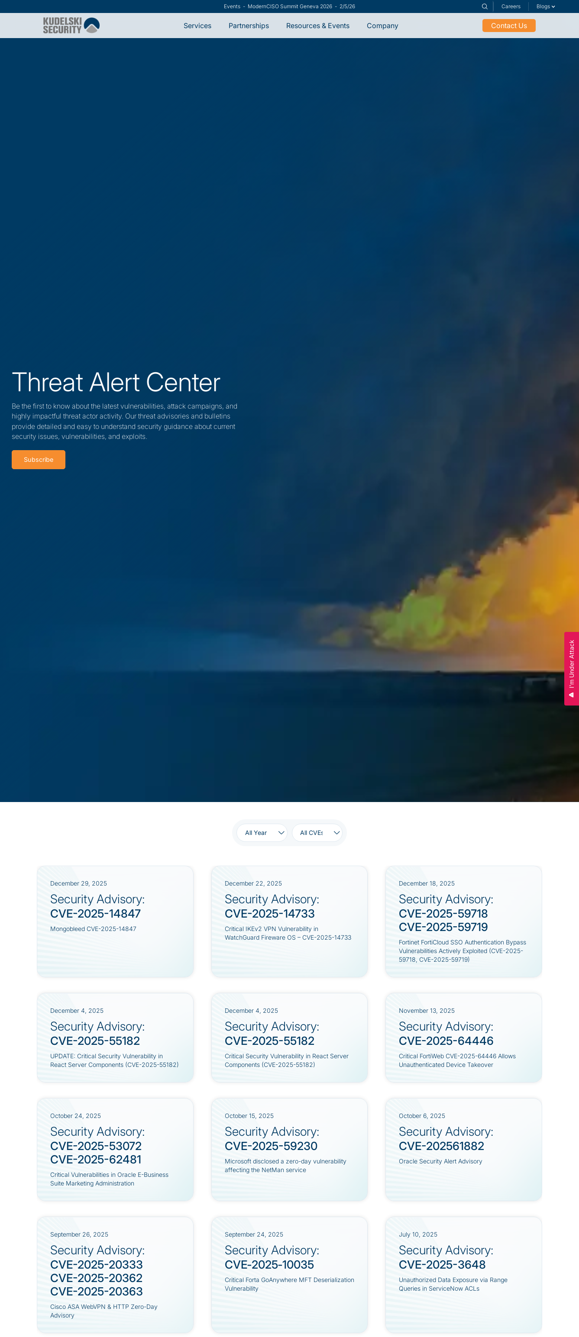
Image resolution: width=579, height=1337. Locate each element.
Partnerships (249, 25)
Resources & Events (317, 25)
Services (197, 25)
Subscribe (38, 459)
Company (382, 25)
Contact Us (509, 25)
